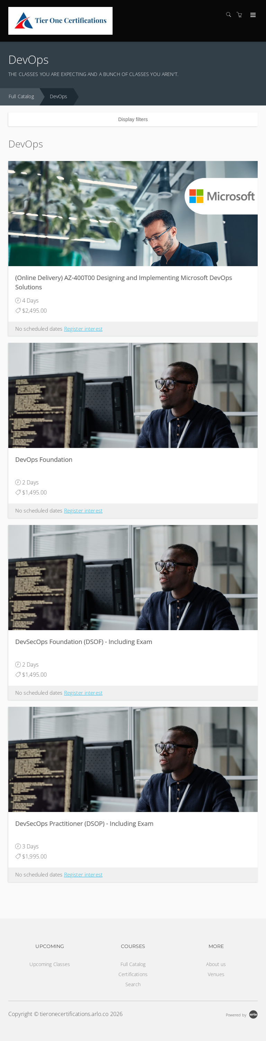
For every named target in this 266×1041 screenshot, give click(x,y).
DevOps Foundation (43, 459)
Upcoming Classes (49, 964)
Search (133, 984)
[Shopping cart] (241, 14)
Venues (216, 974)
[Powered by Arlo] (242, 1014)
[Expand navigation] (252, 15)
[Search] (230, 14)
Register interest (83, 328)
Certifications (133, 974)
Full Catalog (21, 96)
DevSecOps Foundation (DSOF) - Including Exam (83, 641)
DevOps (59, 96)
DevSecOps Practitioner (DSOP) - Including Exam (84, 823)
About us (216, 964)
